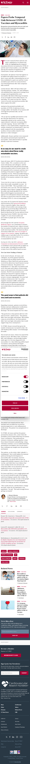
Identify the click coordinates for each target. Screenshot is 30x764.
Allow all (15, 403)
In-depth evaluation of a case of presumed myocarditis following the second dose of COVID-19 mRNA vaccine (13, 541)
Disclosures (11, 511)
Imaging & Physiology (7, 554)
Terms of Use (19, 758)
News (2, 15)
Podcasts (3, 709)
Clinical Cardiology (13, 551)
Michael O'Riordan (6, 33)
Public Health (5, 562)
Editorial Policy (18, 744)
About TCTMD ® (19, 741)
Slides (2, 707)
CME (16, 712)
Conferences (18, 704)
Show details (21, 398)
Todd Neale (21, 598)
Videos (16, 707)
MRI (15, 554)
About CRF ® (18, 747)
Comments (19, 511)
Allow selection (15, 408)
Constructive (18, 761)
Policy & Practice (6, 558)
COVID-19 (4, 551)
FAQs (2, 744)
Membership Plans (11, 655)
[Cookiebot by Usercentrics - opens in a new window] (21, 349)
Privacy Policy (11, 758)
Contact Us (3, 747)
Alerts (15, 558)
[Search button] (23, 2)
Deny (15, 413)
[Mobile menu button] (27, 2)
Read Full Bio (13, 501)
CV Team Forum (5, 712)
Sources (3, 511)
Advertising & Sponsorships (7, 741)
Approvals (22, 558)
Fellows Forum (18, 709)
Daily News (7, 15)
